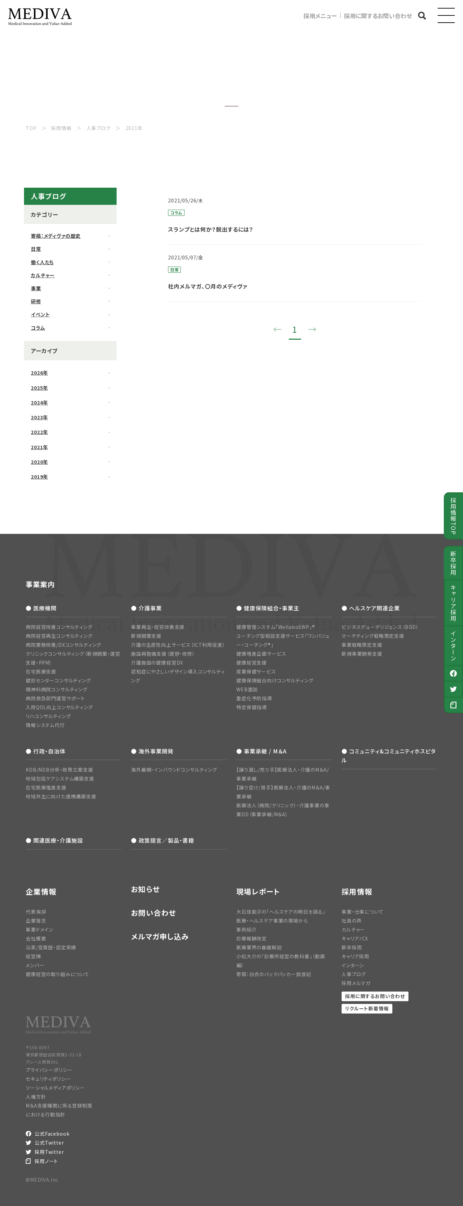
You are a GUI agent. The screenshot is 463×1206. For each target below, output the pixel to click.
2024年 (39, 402)
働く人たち (42, 262)
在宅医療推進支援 (46, 787)
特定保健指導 (251, 707)
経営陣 (33, 956)
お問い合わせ (153, 912)
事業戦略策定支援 (362, 644)
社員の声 (351, 920)
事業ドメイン (39, 929)
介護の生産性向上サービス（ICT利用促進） (178, 644)
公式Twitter (49, 1142)
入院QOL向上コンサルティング (59, 707)
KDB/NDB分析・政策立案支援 (59, 769)
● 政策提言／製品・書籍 (162, 840)
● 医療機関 (41, 608)
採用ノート (46, 1161)
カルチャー (43, 275)
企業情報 (41, 891)
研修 (36, 301)
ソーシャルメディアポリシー (55, 1087)
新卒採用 (453, 562)
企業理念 (36, 920)
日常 (36, 248)
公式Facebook (52, 1133)
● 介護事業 (146, 608)
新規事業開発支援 (362, 653)
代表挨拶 (36, 911)
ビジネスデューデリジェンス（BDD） (380, 626)
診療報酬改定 (251, 938)
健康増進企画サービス (261, 653)
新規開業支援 (146, 635)
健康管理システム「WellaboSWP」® (275, 626)
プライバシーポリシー (49, 1069)
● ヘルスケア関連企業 (371, 608)
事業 (36, 288)
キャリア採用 (453, 602)
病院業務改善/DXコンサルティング (63, 644)
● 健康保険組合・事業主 (267, 608)
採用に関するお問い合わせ (378, 15)
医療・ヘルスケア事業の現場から (272, 920)
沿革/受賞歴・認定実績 (51, 947)
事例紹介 (246, 929)
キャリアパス (355, 938)
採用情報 (357, 891)
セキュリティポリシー (48, 1078)
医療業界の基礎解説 (259, 947)
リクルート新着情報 (367, 1008)
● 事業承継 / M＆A (261, 751)
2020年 (39, 461)
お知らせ (145, 889)
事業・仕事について (363, 911)
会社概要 (36, 938)
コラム (38, 327)
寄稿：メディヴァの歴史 (56, 235)
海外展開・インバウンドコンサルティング (174, 769)
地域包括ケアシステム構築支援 (60, 778)
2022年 (39, 432)
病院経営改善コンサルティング (59, 626)
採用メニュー (320, 15)
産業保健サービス (256, 671)
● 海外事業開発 (152, 751)
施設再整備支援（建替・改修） (163, 653)
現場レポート (258, 891)
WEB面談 (247, 689)
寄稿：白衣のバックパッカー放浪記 (273, 974)
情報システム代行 (45, 725)
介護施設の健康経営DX (157, 662)
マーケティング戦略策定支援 (373, 635)
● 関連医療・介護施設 (54, 840)
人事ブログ (354, 974)
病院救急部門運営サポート (55, 698)
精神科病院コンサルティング (56, 689)
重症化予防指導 (254, 698)
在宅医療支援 (41, 671)
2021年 (39, 447)
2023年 (39, 417)
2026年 (39, 372)
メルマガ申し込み (160, 936)
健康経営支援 (251, 662)
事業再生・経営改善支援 (158, 626)
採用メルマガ (356, 983)
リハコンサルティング (48, 716)
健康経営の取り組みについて (58, 974)
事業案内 (40, 584)
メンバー (35, 965)
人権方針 (36, 1096)
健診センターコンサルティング (58, 680)
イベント (40, 314)
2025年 (39, 387)
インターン (453, 645)
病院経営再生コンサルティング (59, 635)
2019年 (39, 476)
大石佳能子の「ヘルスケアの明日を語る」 (280, 911)
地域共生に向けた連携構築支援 (61, 796)
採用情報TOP (453, 516)
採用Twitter (49, 1151)
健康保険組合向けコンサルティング (274, 680)
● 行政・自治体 (46, 751)
